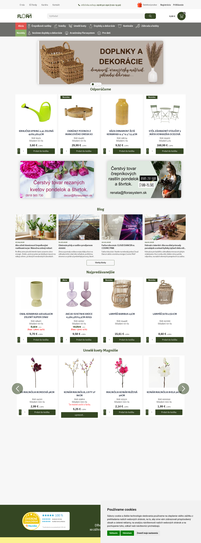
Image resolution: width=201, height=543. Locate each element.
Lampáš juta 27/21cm (165, 314)
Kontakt (56, 5)
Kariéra (44, 5)
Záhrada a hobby (147, 26)
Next (183, 388)
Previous (17, 388)
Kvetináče (125, 26)
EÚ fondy (33, 5)
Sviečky (60, 26)
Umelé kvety (77, 26)
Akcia (21, 26)
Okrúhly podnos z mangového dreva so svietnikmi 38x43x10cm (79, 134)
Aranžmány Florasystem (80, 33)
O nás (22, 5)
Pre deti (103, 33)
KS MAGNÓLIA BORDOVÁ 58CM (37, 392)
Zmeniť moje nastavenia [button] (147, 533)
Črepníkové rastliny (39, 26)
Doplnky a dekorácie (102, 26)
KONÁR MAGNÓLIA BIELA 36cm (164, 392)
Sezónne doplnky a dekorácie (45, 33)
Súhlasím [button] (113, 533)
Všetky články (100, 263)
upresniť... (79, 415)
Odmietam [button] (127, 533)
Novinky (21, 33)
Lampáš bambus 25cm (122, 314)
